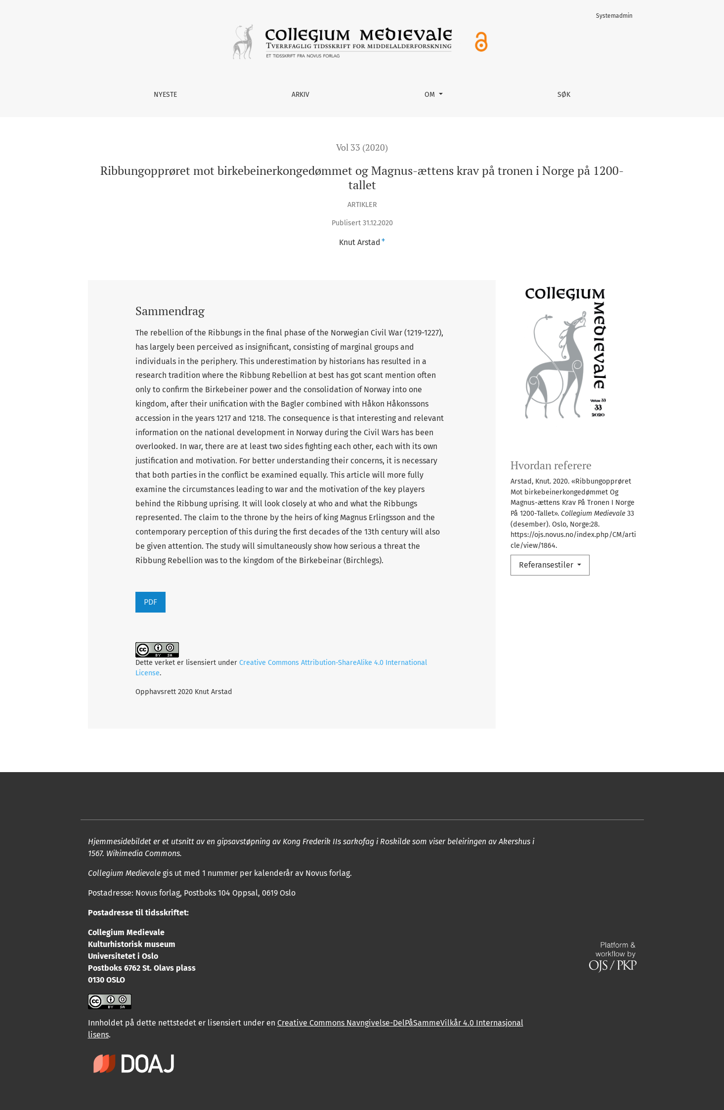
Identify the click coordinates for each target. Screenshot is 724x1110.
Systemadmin (614, 15)
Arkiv (300, 94)
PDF (150, 602)
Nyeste (165, 94)
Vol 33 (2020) (362, 147)
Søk (563, 94)
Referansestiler (547, 565)
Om (431, 94)
